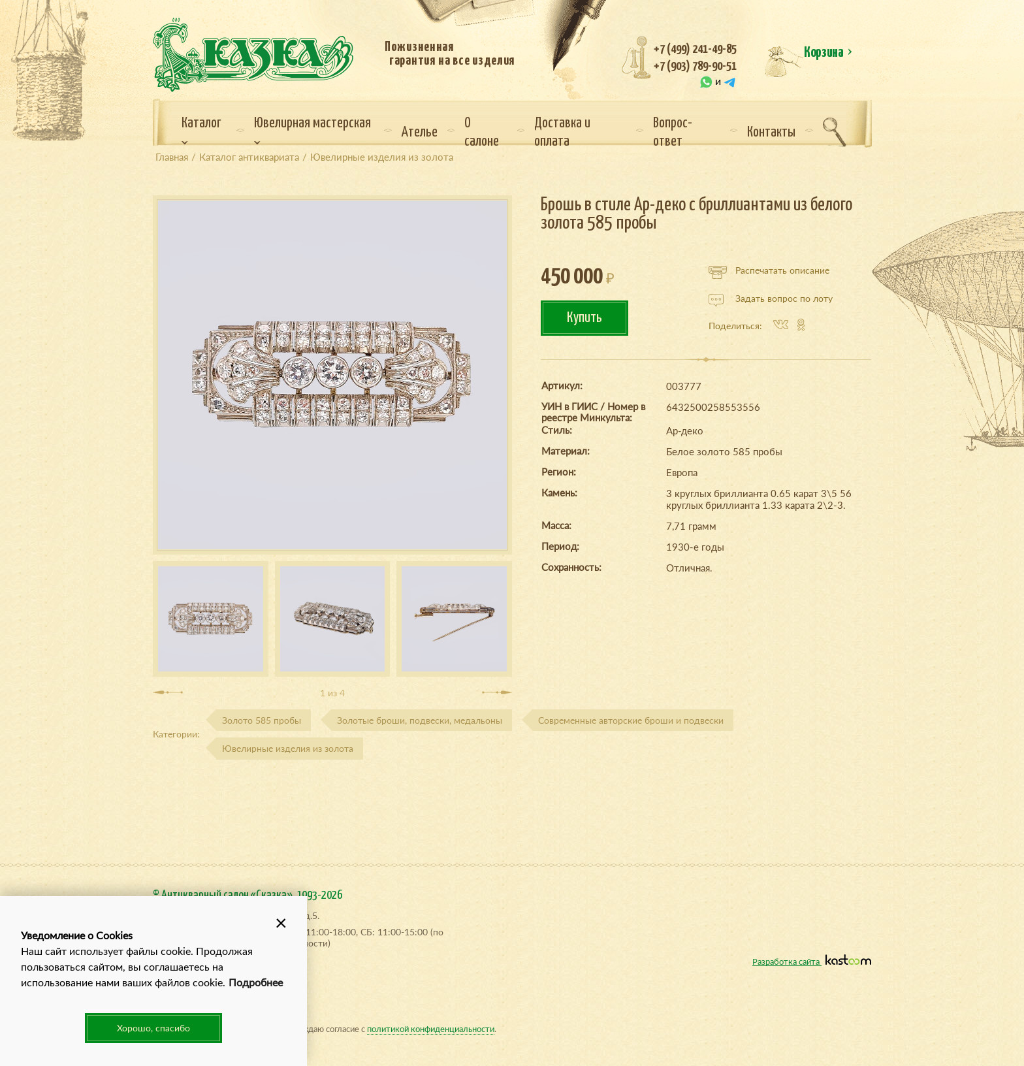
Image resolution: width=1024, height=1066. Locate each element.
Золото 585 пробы (261, 720)
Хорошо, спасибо (153, 1028)
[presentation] (168, 692)
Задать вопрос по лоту (771, 298)
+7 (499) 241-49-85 (695, 49)
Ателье (420, 132)
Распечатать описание (769, 270)
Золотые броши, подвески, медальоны (419, 720)
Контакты (771, 132)
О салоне (481, 132)
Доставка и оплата (562, 132)
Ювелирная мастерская (312, 130)
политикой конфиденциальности (430, 1028)
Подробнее (256, 982)
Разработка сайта (811, 961)
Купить (584, 317)
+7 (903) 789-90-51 (695, 66)
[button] (281, 922)
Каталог (201, 130)
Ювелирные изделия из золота (287, 748)
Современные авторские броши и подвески (631, 720)
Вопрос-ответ (672, 132)
